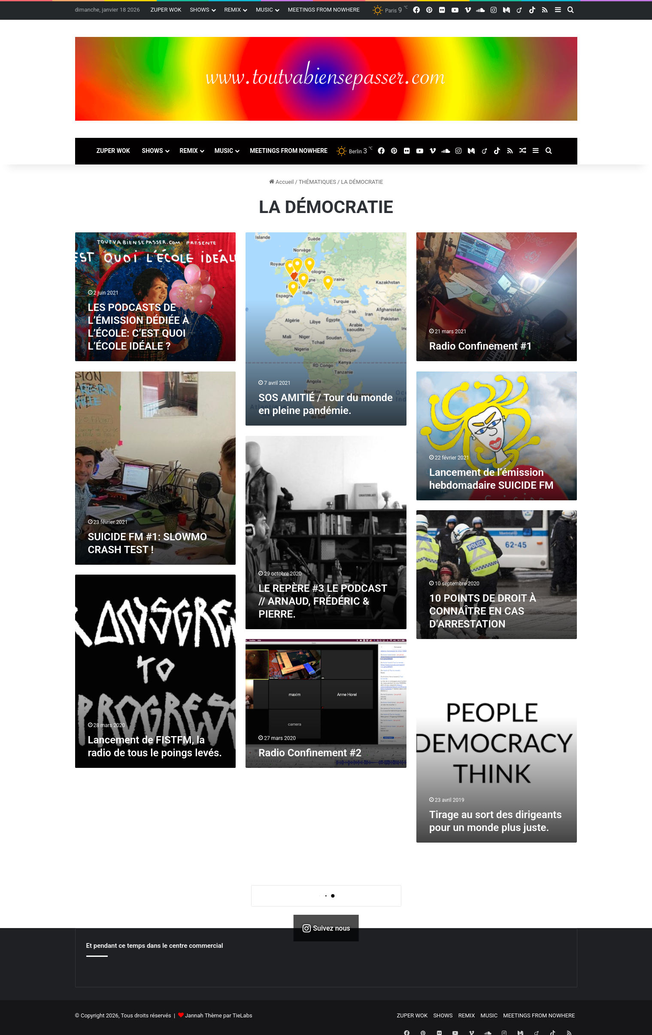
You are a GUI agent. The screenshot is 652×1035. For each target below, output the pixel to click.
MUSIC (264, 9)
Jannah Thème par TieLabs (218, 1019)
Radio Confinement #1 (480, 346)
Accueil (281, 182)
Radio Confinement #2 (309, 753)
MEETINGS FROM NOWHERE (324, 9)
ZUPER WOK (166, 9)
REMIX (232, 9)
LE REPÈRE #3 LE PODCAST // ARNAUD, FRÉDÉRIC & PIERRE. (322, 601)
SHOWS (199, 9)
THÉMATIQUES (317, 182)
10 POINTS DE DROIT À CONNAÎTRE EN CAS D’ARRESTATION (482, 611)
